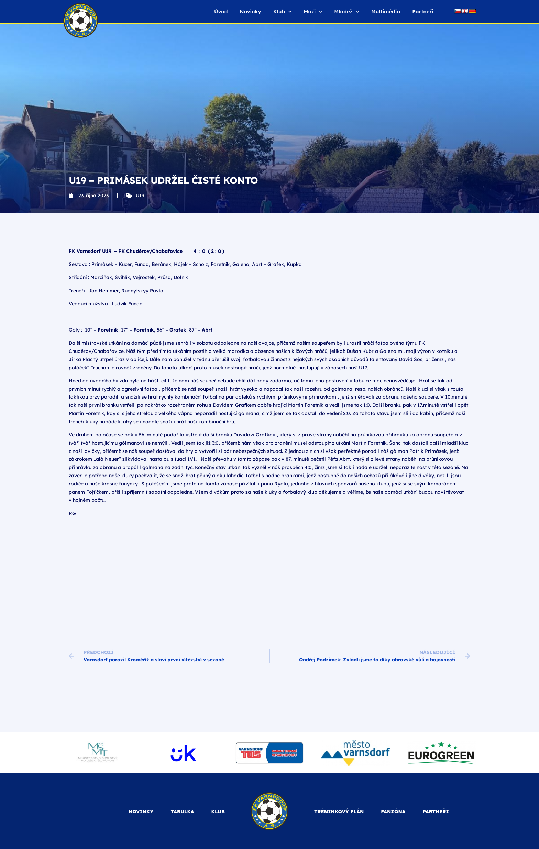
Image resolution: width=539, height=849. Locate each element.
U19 (140, 195)
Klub (282, 12)
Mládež (346, 12)
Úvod (221, 11)
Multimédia (385, 11)
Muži (313, 12)
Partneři (422, 11)
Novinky (250, 11)
